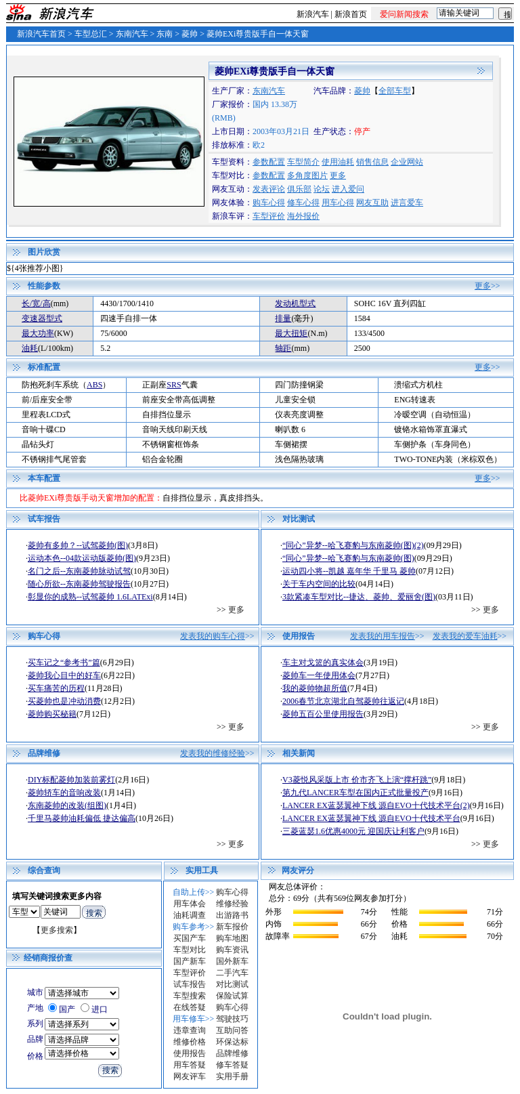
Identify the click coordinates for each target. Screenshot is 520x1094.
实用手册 (232, 1076)
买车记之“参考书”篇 (64, 662)
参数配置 (269, 162)
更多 (338, 175)
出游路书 (232, 915)
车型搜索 (189, 996)
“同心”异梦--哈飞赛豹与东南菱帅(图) (348, 558)
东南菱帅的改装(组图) (67, 805)
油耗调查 (189, 915)
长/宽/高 (36, 303)
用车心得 (338, 202)
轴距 (283, 348)
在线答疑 (189, 1007)
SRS (174, 385)
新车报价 (232, 926)
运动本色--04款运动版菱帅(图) (82, 558)
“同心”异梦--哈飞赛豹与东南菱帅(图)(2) (353, 545)
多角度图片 (307, 175)
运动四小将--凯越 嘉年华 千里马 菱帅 (349, 571)
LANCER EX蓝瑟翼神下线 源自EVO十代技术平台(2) (376, 805)
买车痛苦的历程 (56, 688)
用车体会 (189, 903)
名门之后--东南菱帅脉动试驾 (79, 571)
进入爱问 (348, 189)
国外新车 (232, 961)
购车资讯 (232, 949)
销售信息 (372, 162)
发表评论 (269, 189)
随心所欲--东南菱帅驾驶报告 (79, 584)
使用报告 (189, 1053)
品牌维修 (232, 1053)
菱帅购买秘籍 (52, 714)
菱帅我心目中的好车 (64, 675)
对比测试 (232, 984)
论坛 (321, 189)
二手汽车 (232, 972)
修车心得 (303, 202)
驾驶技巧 (232, 1019)
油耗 (30, 348)
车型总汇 (90, 34)
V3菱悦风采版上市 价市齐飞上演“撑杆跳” (356, 779)
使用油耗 (338, 162)
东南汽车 (132, 34)
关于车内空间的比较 (318, 584)
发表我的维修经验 (212, 753)
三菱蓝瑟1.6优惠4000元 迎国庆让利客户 (353, 831)
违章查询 (189, 1030)
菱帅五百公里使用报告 (323, 714)
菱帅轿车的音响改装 (64, 792)
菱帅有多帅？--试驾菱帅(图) (78, 545)
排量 (283, 318)
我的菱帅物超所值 (314, 688)
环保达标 (232, 1042)
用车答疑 (189, 1065)
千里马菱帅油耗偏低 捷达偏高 (81, 818)
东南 (164, 34)
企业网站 (407, 162)
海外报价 (303, 216)
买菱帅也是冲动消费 (64, 701)
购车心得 (269, 202)
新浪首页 (350, 14)
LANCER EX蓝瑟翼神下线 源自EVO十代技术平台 (371, 818)
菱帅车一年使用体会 (318, 675)
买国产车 (189, 938)
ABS (94, 385)
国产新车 (189, 961)
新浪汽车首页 (41, 34)
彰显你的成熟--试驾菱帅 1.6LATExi (90, 597)
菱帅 (189, 34)
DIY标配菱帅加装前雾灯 (71, 779)
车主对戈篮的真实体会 (323, 662)
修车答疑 (232, 1065)
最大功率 (38, 333)
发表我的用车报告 (382, 636)
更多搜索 (57, 930)
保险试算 (232, 996)
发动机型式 (295, 303)
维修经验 (232, 903)
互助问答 (232, 1030)
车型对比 (189, 949)
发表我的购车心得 (212, 636)
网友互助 (372, 202)
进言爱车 (407, 202)
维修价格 (189, 1042)
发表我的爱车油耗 (465, 636)
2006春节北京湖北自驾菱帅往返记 (343, 701)
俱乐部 (299, 189)
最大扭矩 (291, 333)
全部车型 (394, 91)
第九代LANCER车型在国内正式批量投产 (355, 792)
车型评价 (269, 216)
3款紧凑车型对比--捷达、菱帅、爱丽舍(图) (358, 597)
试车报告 (189, 984)
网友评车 (189, 1076)
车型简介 (303, 162)
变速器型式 (42, 318)
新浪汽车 (313, 14)
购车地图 (232, 938)
